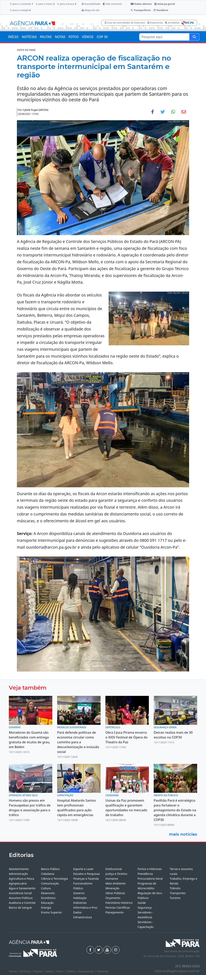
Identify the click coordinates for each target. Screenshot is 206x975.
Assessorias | (87, 971)
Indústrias (80, 903)
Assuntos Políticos (21, 898)
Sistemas (103, 971)
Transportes (177, 893)
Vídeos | (72, 971)
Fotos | (61, 971)
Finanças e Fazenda (86, 878)
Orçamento (112, 898)
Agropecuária (18, 883)
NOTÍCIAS (29, 37)
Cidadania (47, 874)
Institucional (113, 869)
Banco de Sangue (20, 907)
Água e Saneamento (22, 888)
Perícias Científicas (117, 907)
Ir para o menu (45, 4)
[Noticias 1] (96, 666)
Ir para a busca (66, 4)
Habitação (80, 898)
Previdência (145, 874)
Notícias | (27, 971)
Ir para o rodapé (20, 10)
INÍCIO (13, 37)
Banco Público (50, 869)
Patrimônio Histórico (119, 903)
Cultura (46, 888)
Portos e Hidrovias (150, 869)
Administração (18, 874)
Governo (78, 893)
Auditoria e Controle (22, 903)
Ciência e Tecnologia (54, 878)
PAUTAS (46, 37)
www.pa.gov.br (164, 4)
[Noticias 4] (103, 666)
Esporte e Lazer (83, 869)
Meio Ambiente (115, 883)
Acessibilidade (90, 4)
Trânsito (175, 888)
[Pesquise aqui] (194, 36)
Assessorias (155, 22)
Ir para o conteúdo (21, 4)
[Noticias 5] (110, 666)
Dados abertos (141, 4)
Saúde (142, 903)
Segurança (144, 907)
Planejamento (114, 912)
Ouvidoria (160, 10)
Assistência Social (20, 893)
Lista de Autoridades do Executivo (125, 22)
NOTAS (60, 37)
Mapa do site (90, 10)
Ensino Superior (51, 912)
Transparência (140, 10)
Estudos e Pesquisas (86, 874)
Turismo (175, 898)
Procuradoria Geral (150, 878)
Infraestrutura (82, 917)
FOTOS (73, 37)
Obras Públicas (115, 893)
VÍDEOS (87, 37)
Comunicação (50, 883)
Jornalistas (172, 22)
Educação (47, 903)
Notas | (50, 971)
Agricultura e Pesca (21, 878)
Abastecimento (19, 869)
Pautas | (40, 971)
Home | (14, 971)
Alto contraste (112, 4)
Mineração (112, 888)
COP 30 (102, 37)
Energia (46, 907)
